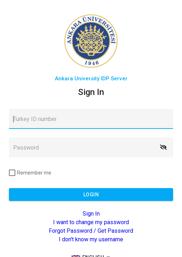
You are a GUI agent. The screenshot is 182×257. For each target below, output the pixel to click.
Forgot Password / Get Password (91, 230)
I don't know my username (91, 239)
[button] (163, 147)
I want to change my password (91, 222)
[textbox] (91, 119)
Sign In (91, 213)
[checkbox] (30, 173)
